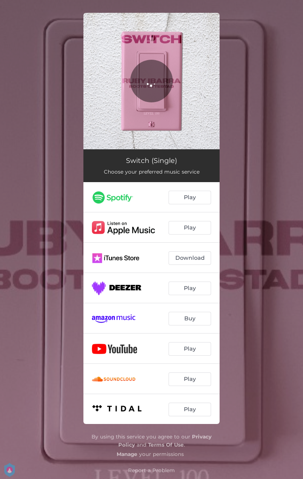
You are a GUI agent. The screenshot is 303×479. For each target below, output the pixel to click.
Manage (127, 454)
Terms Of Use (166, 444)
